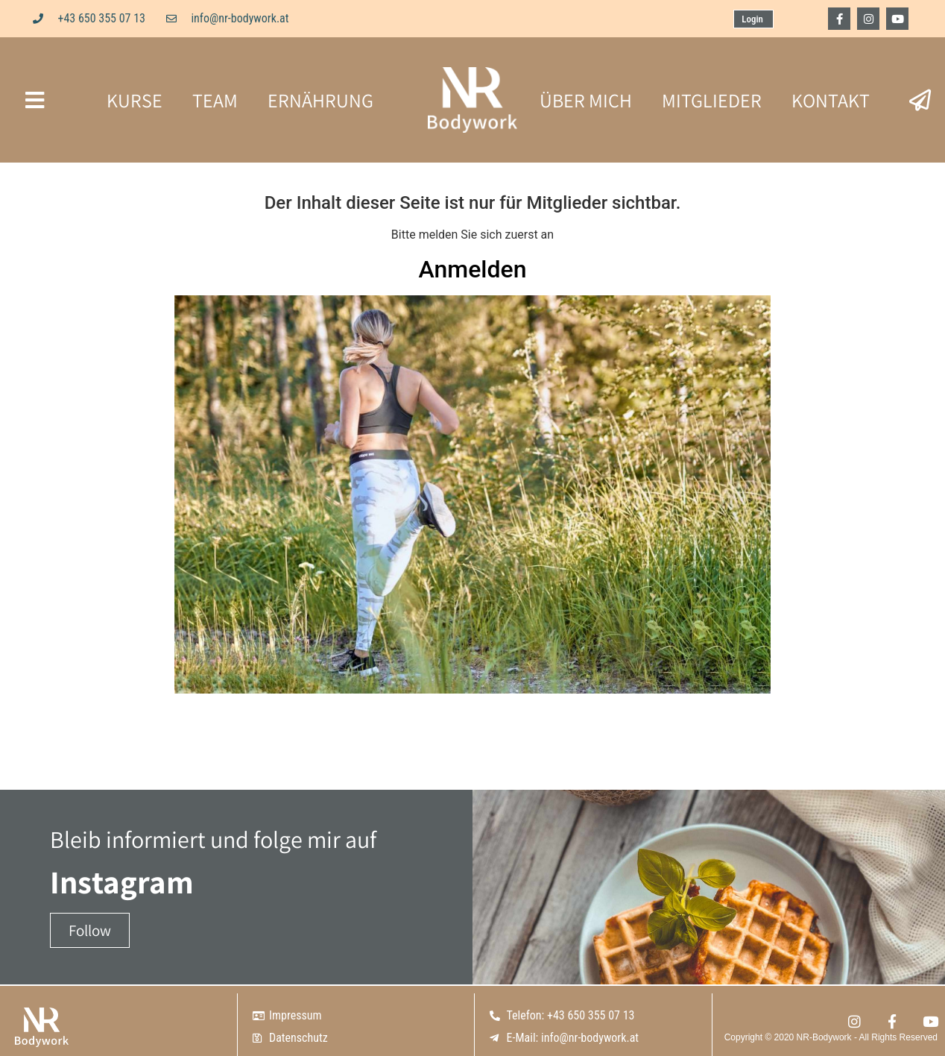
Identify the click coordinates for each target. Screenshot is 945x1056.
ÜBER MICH (586, 100)
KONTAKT (830, 100)
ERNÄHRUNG (320, 100)
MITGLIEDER (712, 100)
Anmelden (473, 269)
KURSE (134, 100)
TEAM (215, 100)
